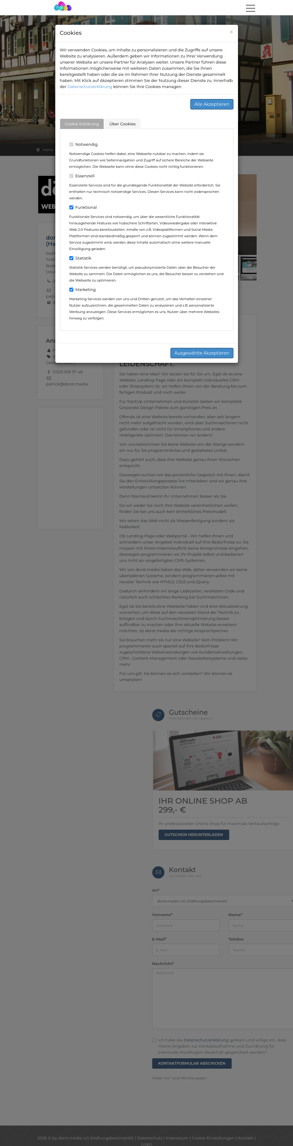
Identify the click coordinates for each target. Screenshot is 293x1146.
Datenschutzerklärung (90, 86)
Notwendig (83, 144)
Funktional (83, 207)
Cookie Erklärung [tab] (82, 123)
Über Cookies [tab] (122, 123)
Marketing (82, 289)
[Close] (231, 32)
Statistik (80, 258)
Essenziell (82, 175)
